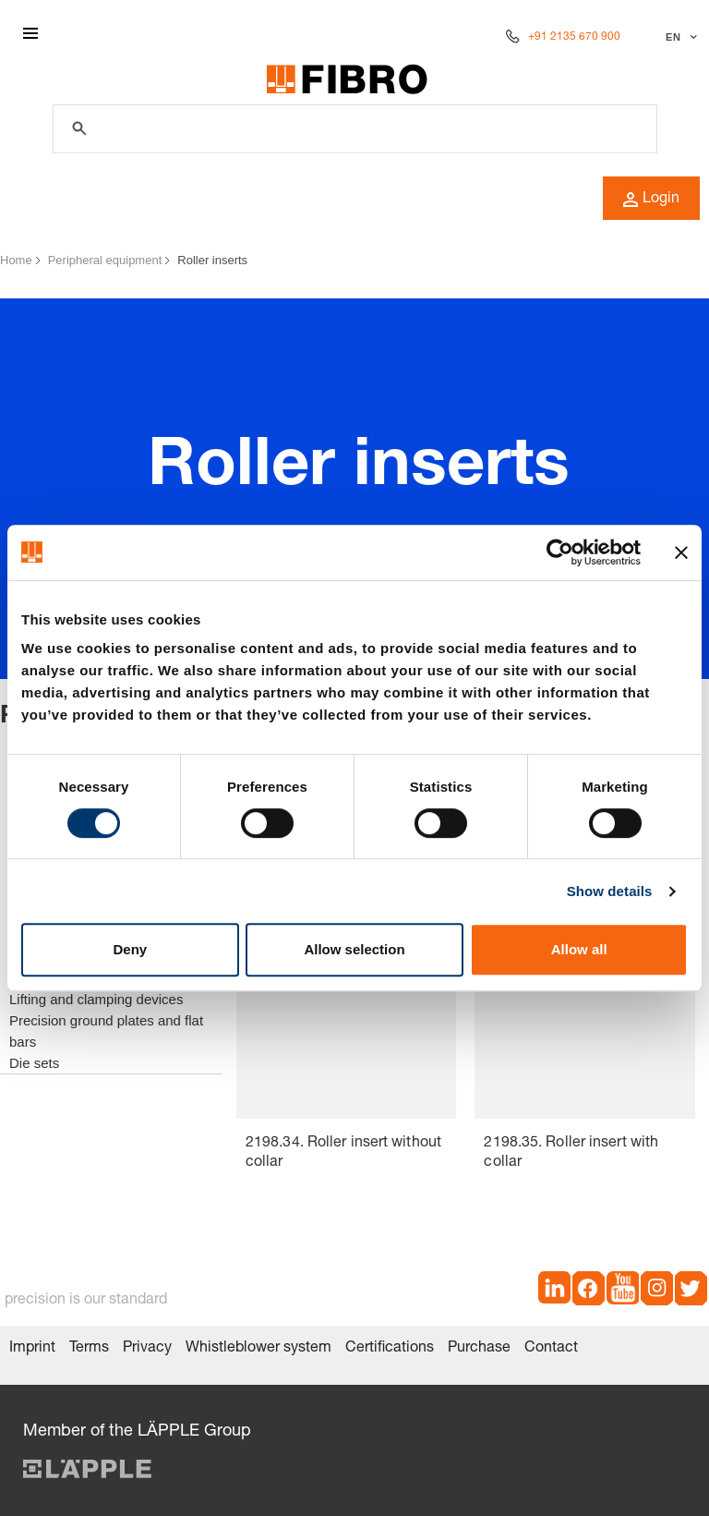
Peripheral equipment (105, 260)
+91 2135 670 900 (574, 36)
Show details (610, 891)
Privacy (147, 1348)
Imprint (32, 1348)
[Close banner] (681, 552)
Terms (89, 1348)
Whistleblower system (258, 1348)
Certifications (389, 1348)
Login (651, 199)
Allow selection (354, 949)
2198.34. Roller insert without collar (343, 1153)
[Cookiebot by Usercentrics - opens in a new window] (560, 552)
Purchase (479, 1348)
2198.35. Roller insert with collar (571, 1153)
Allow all (579, 949)
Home (16, 260)
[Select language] (679, 36)
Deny (130, 949)
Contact (551, 1348)
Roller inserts (212, 260)
